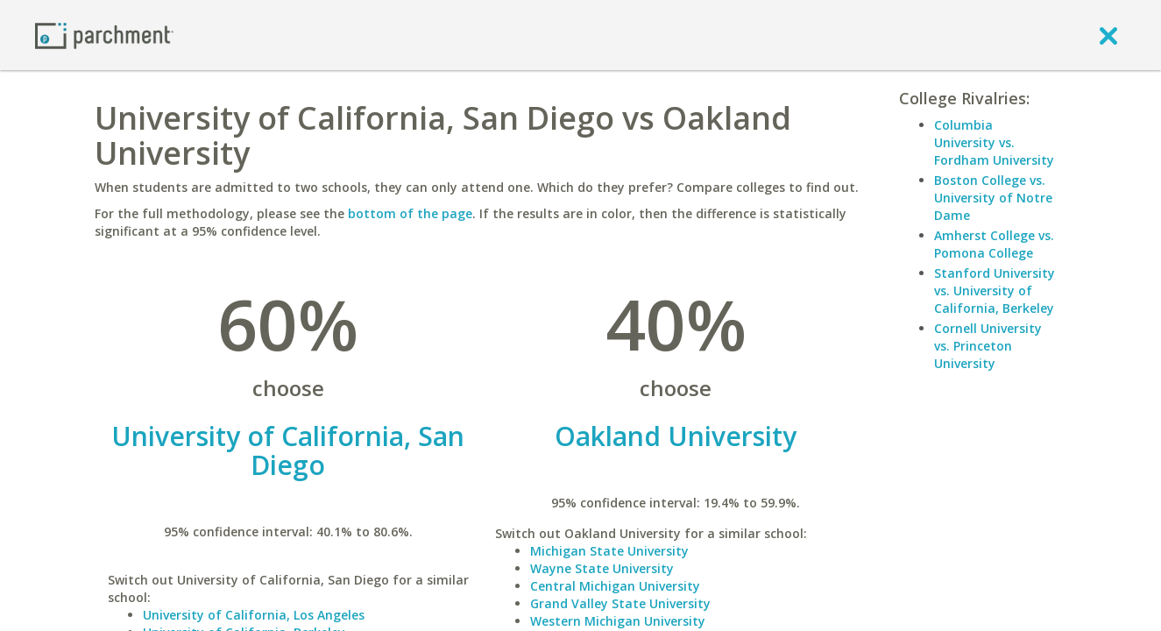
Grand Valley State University (620, 603)
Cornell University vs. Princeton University (988, 346)
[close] (1108, 35)
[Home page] (104, 34)
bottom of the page (410, 213)
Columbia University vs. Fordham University (994, 142)
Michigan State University (609, 550)
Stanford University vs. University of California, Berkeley (994, 290)
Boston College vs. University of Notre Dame (993, 197)
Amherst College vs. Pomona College (994, 244)
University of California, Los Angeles (254, 614)
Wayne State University (602, 568)
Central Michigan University (615, 586)
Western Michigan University (617, 621)
